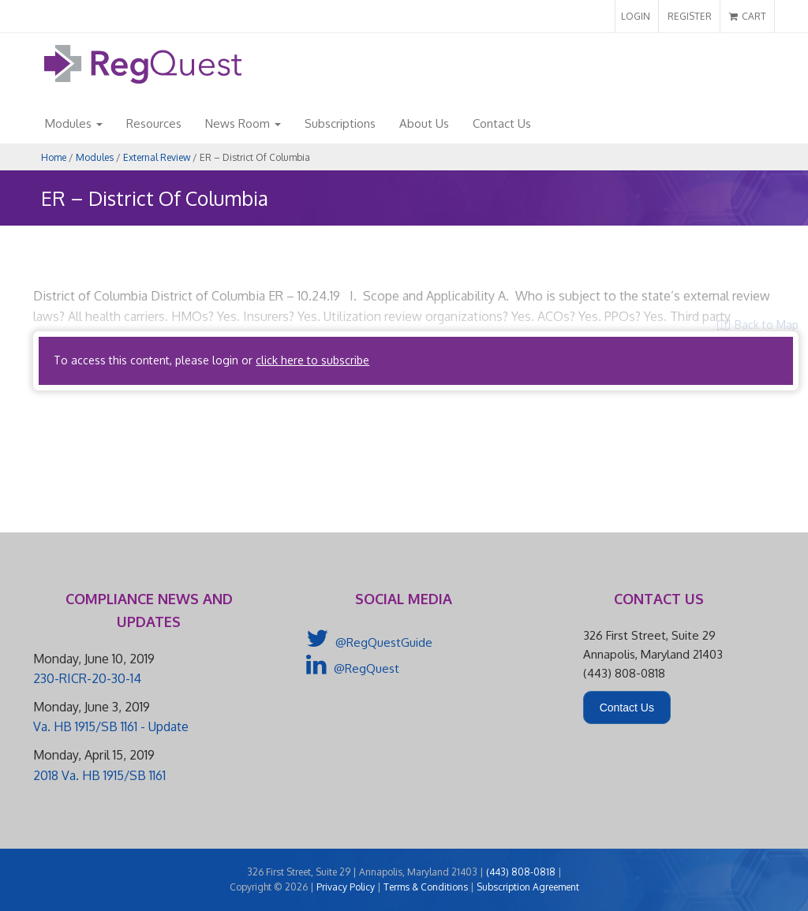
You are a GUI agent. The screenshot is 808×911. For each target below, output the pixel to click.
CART (747, 16)
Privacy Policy (345, 887)
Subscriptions (340, 123)
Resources (153, 123)
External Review (156, 157)
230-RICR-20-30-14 (87, 678)
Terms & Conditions (425, 887)
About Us (424, 123)
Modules (74, 123)
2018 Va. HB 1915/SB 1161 (99, 775)
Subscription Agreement (528, 887)
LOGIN (635, 16)
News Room (243, 123)
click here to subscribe (312, 360)
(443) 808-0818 (521, 872)
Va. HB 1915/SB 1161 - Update (111, 726)
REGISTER (690, 16)
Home (53, 157)
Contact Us (502, 123)
